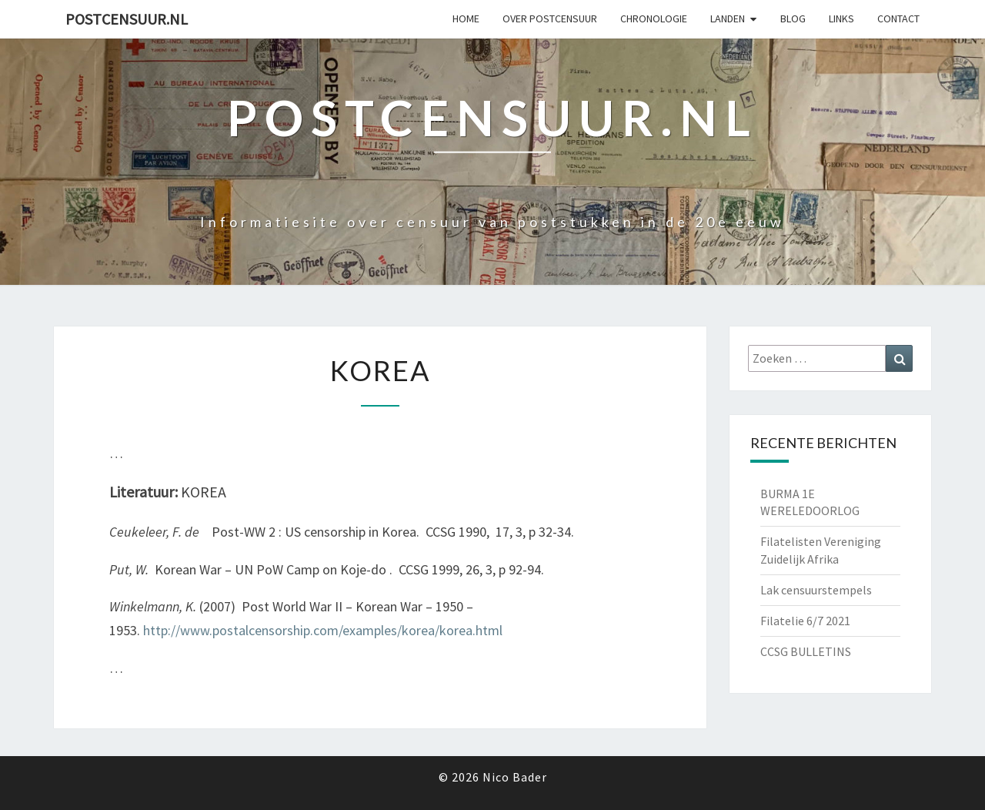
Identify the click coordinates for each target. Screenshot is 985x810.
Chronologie (653, 18)
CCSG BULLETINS (805, 651)
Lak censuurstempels (816, 589)
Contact (898, 18)
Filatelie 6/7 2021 (805, 620)
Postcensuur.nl (126, 18)
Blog (793, 18)
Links (841, 18)
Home (465, 18)
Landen (727, 18)
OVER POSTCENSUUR (550, 18)
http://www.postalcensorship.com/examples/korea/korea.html (323, 630)
